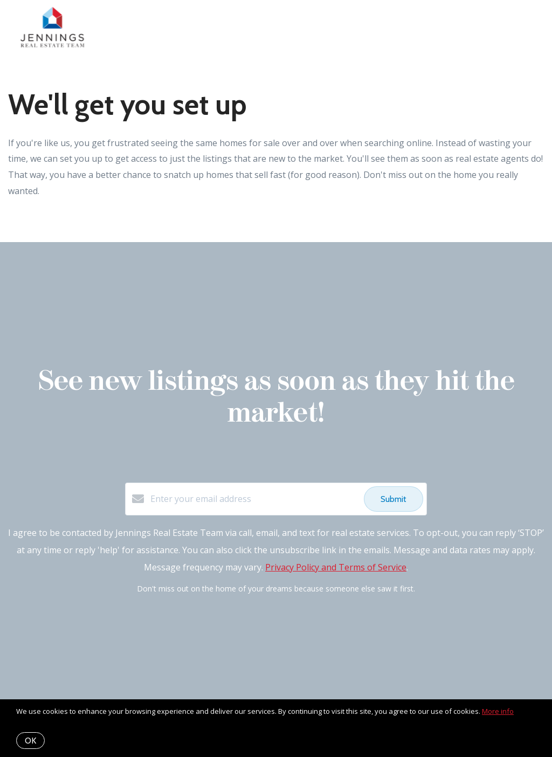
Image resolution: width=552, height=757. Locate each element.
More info (498, 711)
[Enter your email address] (254, 498)
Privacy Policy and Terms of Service (335, 567)
